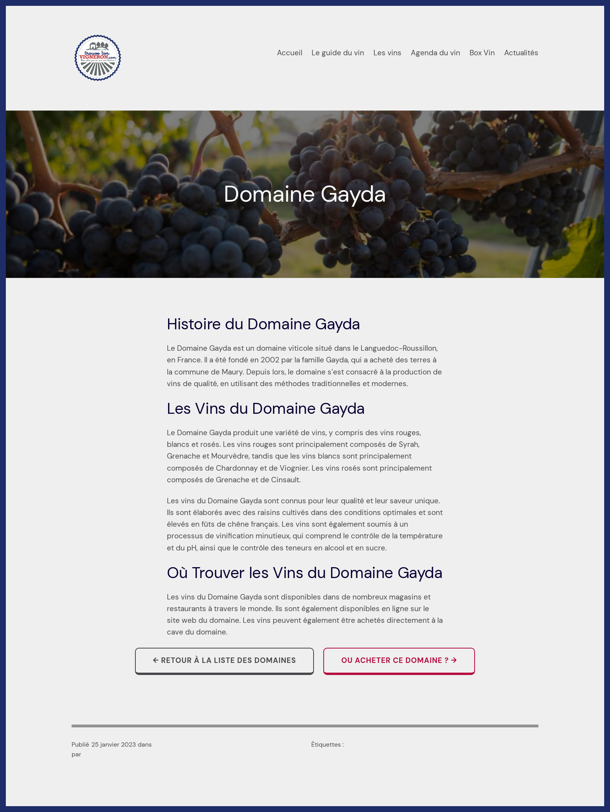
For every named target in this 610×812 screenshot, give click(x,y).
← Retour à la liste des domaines (224, 660)
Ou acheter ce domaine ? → (399, 660)
